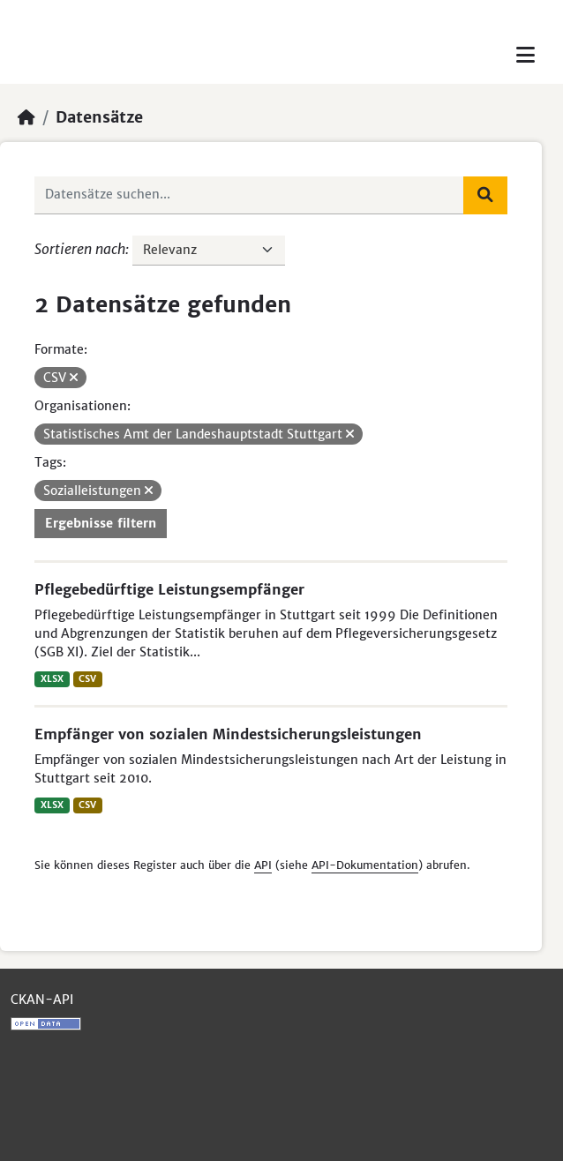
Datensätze (99, 117)
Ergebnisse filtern (100, 523)
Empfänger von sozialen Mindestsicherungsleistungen (228, 734)
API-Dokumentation (365, 865)
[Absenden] (485, 194)
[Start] (26, 117)
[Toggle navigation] (525, 55)
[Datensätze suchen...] (249, 194)
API (263, 865)
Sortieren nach (79, 249)
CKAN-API (42, 999)
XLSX (52, 679)
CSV (87, 679)
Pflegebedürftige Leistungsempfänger (169, 589)
